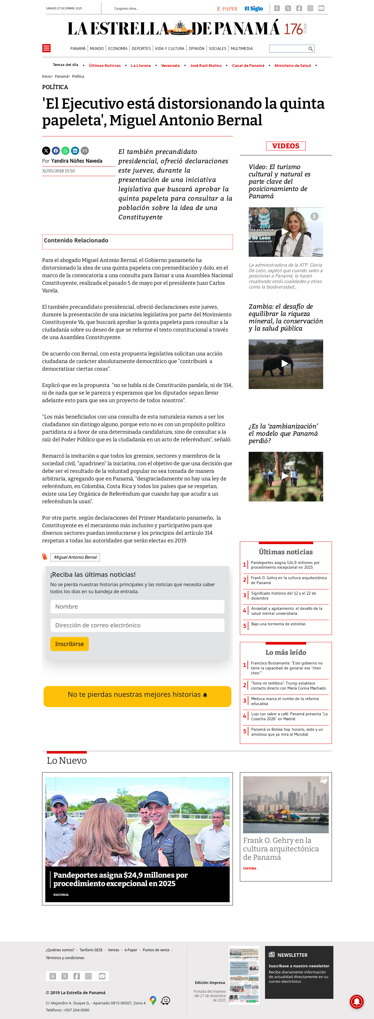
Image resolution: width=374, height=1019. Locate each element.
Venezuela (170, 65)
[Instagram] (310, 8)
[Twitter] (46, 150)
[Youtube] (321, 8)
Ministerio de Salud (293, 65)
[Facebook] (299, 8)
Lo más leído (286, 652)
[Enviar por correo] (85, 150)
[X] (288, 8)
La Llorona (141, 65)
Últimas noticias (286, 552)
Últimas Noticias (105, 65)
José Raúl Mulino (205, 65)
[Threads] (277, 8)
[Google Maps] (153, 1000)
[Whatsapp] (65, 150)
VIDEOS (285, 146)
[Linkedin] (75, 150)
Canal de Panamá (248, 65)
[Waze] (165, 1000)
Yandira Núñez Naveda (76, 161)
